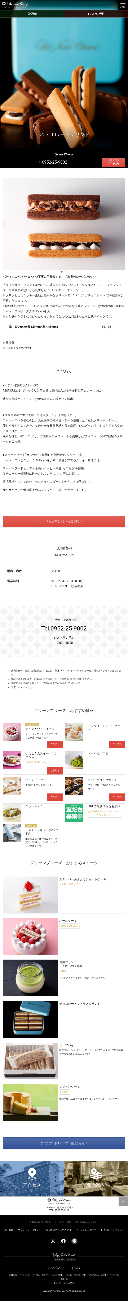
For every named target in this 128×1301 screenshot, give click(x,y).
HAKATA (54, 1267)
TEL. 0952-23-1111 (59, 1210)
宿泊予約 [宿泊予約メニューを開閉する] (32, 13)
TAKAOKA (94, 1275)
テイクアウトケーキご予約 (62, 521)
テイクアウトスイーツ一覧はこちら (62, 1143)
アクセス (32, 1177)
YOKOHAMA (80, 1275)
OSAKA (104, 1275)
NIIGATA (57, 1283)
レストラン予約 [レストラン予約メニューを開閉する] (96, 13)
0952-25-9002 (54, 162)
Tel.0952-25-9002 (64, 628)
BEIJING (64, 1279)
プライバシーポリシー (29, 1230)
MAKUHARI (57, 1275)
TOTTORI (114, 1275)
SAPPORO (13, 1275)
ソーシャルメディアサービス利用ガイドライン (100, 1230)
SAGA (76, 1267)
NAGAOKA (25, 1275)
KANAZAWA (69, 1283)
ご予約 (113, 164)
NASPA (36, 1275)
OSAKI (69, 1275)
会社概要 (8, 1230)
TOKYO (45, 1275)
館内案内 (96, 1177)
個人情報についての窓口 (58, 1230)
